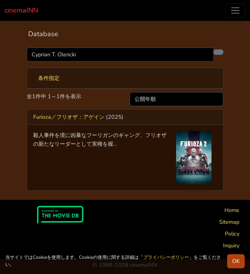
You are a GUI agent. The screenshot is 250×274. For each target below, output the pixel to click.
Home (231, 210)
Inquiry (231, 245)
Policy (232, 233)
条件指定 (48, 78)
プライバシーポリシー (166, 257)
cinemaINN (21, 10)
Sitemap (229, 222)
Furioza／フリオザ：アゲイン (68, 117)
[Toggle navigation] (235, 10)
